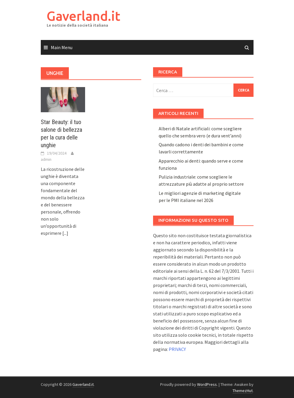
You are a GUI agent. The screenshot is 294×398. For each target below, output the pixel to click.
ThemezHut (243, 390)
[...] (65, 233)
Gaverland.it (83, 16)
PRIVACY (177, 349)
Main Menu (61, 47)
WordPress (207, 384)
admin (46, 159)
